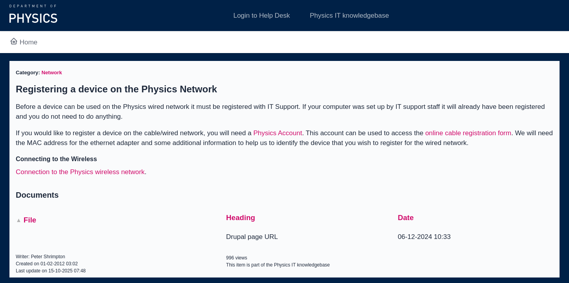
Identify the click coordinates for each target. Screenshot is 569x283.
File (30, 220)
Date (406, 217)
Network (51, 72)
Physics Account (277, 133)
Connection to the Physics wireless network (80, 172)
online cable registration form (468, 133)
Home (23, 42)
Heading (240, 217)
